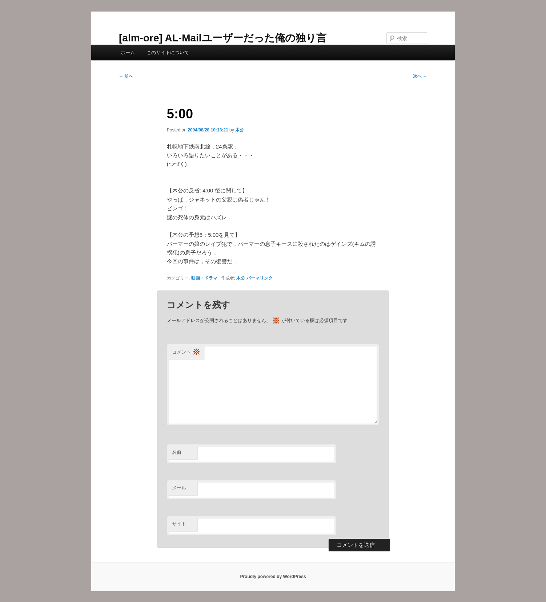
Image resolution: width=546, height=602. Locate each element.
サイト (179, 523)
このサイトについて (167, 52)
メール (179, 488)
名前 (176, 452)
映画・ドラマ (204, 278)
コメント (186, 352)
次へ (420, 76)
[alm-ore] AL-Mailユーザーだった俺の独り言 (222, 38)
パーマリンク (259, 278)
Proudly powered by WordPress (273, 576)
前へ (126, 76)
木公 (239, 130)
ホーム (128, 52)
